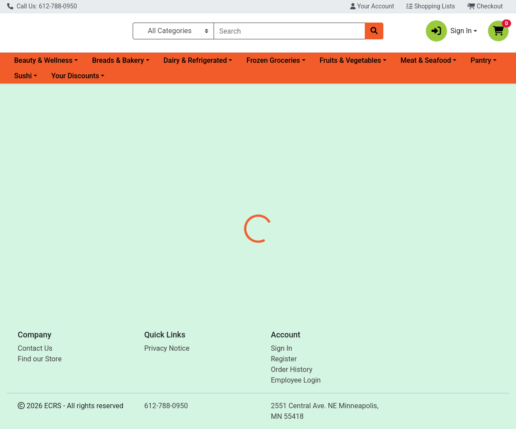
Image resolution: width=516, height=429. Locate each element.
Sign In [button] (449, 32)
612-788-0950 (166, 406)
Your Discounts (75, 79)
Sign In (281, 348)
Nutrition (276, 200)
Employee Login (296, 380)
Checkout (485, 6)
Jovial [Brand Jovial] (313, 253)
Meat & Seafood (426, 64)
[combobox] (290, 32)
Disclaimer (318, 200)
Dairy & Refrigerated (195, 64)
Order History (292, 369)
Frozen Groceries (273, 64)
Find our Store (39, 359)
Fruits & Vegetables (350, 64)
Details (238, 200)
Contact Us (35, 348)
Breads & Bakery (118, 64)
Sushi (23, 79)
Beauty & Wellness (43, 64)
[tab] (239, 200)
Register (284, 359)
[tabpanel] (365, 247)
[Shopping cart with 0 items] (498, 32)
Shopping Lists (430, 6)
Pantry (480, 64)
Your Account (372, 6)
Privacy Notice (166, 348)
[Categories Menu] (173, 32)
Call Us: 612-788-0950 (42, 6)
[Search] (290, 32)
